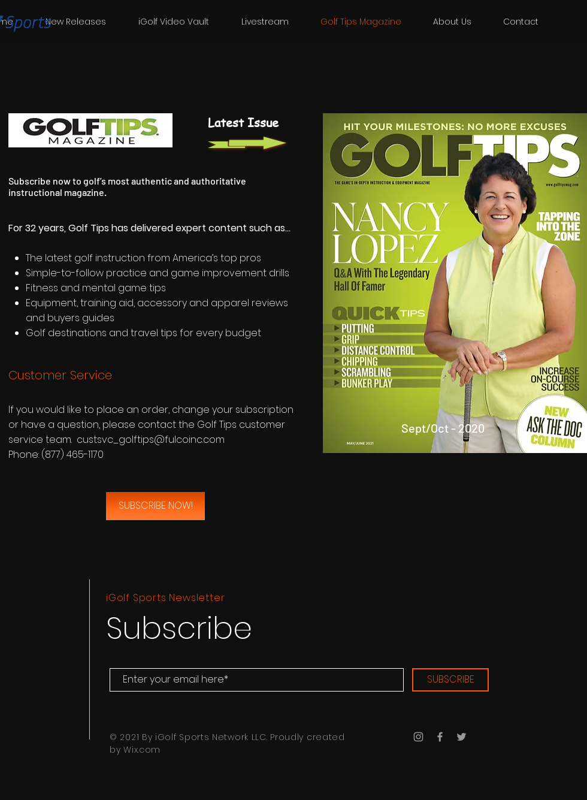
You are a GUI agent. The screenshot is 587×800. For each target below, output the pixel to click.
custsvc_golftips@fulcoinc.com (151, 439)
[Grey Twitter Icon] (461, 736)
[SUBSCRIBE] (450, 680)
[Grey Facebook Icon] (440, 736)
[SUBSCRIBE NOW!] (155, 506)
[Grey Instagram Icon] (418, 736)
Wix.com (142, 750)
